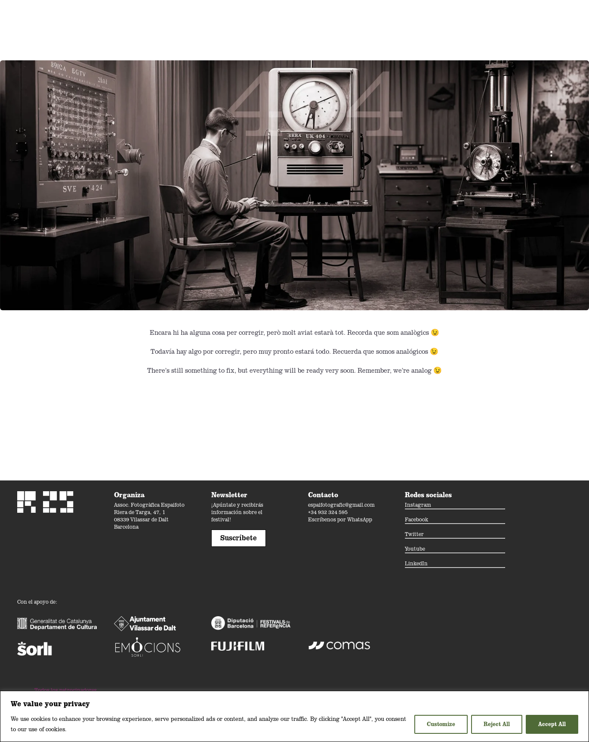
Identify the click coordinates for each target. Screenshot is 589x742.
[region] (294, 716)
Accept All (552, 724)
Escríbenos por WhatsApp (340, 519)
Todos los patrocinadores (65, 690)
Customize (441, 724)
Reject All (497, 724)
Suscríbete (238, 537)
